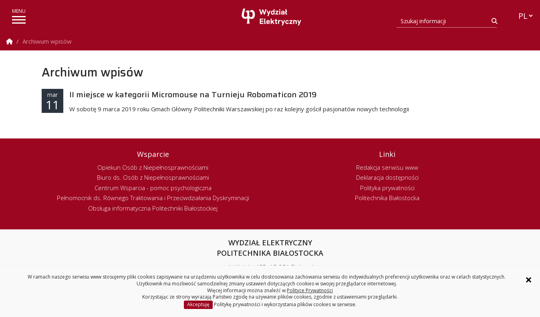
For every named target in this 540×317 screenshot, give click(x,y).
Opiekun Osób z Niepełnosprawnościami (152, 167)
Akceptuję (198, 304)
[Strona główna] (272, 17)
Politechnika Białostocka (387, 198)
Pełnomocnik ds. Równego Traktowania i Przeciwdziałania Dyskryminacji (153, 198)
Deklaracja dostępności (387, 177)
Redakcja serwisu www (387, 167)
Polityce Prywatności (310, 290)
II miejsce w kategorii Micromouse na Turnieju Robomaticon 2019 (193, 94)
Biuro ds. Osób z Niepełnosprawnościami (153, 177)
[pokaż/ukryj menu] (19, 20)
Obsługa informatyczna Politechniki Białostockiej (153, 208)
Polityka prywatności (387, 188)
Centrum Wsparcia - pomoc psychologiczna (153, 188)
